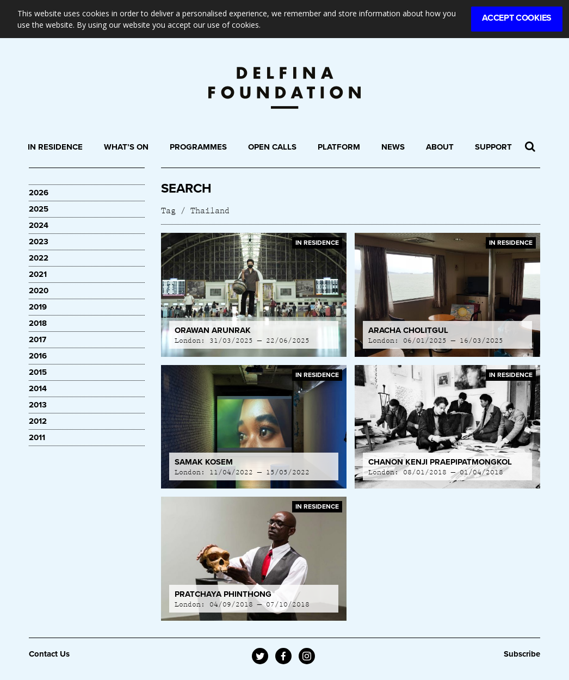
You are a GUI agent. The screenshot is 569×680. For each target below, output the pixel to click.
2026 (38, 192)
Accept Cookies (517, 18)
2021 (38, 274)
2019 (38, 307)
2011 (37, 437)
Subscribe (522, 654)
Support (493, 147)
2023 (38, 241)
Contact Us (49, 654)
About (440, 147)
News (393, 147)
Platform (339, 147)
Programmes (198, 147)
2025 (38, 209)
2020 (38, 290)
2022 (38, 258)
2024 (38, 225)
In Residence (55, 147)
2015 (38, 372)
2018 (38, 323)
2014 (38, 388)
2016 (38, 356)
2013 (38, 405)
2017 (37, 339)
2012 (38, 421)
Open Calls (272, 147)
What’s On (126, 147)
